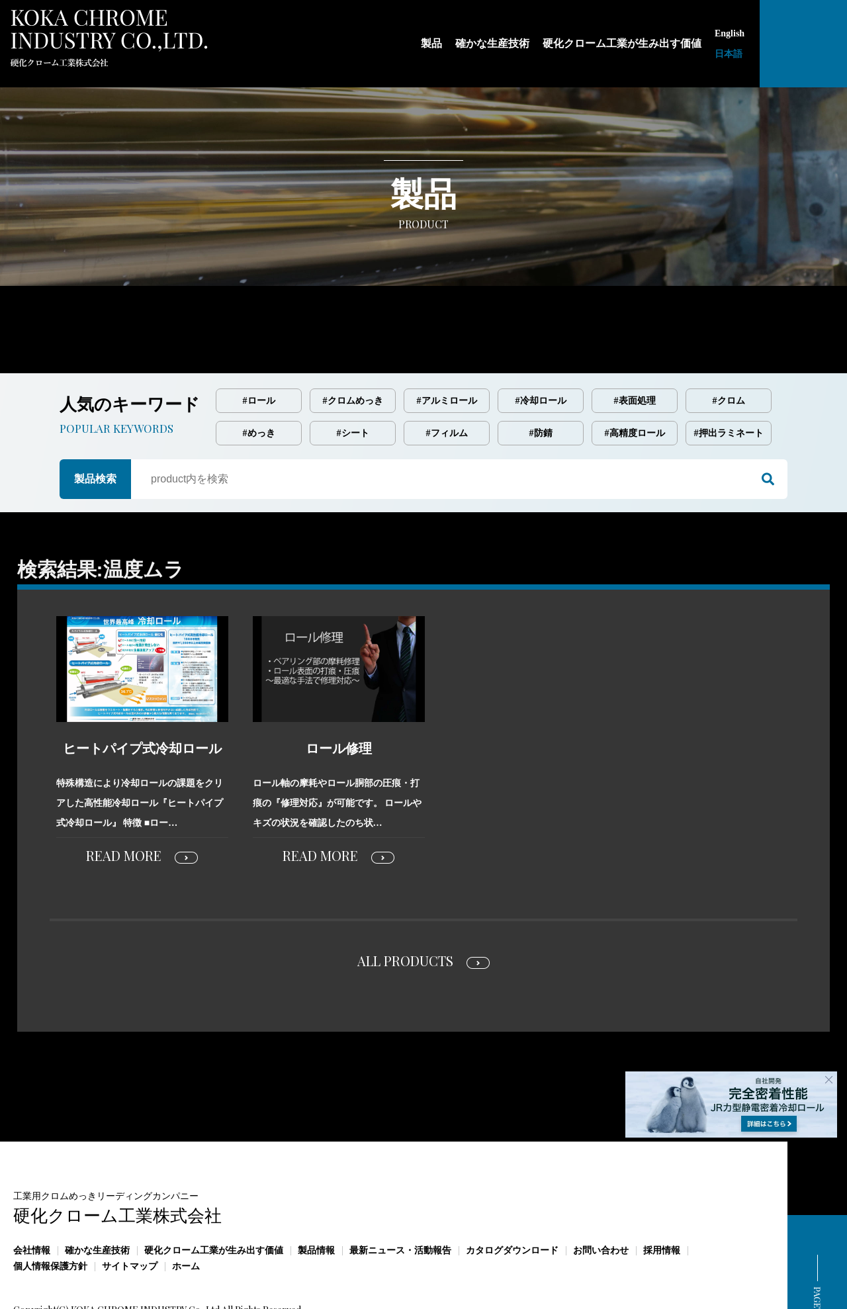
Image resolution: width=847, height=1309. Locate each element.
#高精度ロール (635, 378)
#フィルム (447, 378)
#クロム (729, 345)
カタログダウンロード (512, 1195)
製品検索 (95, 423)
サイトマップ (129, 1211)
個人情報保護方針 (50, 1211)
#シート (353, 378)
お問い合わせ (601, 1195)
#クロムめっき (353, 345)
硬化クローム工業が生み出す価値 (213, 1195)
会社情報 (31, 1195)
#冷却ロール (540, 345)
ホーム (186, 1211)
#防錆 (541, 378)
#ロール (259, 345)
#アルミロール (447, 345)
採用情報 (661, 1195)
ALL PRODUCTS (405, 905)
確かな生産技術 (97, 1195)
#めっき (259, 378)
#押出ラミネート (729, 378)
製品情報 (316, 1195)
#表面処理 (635, 345)
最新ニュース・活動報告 (400, 1195)
